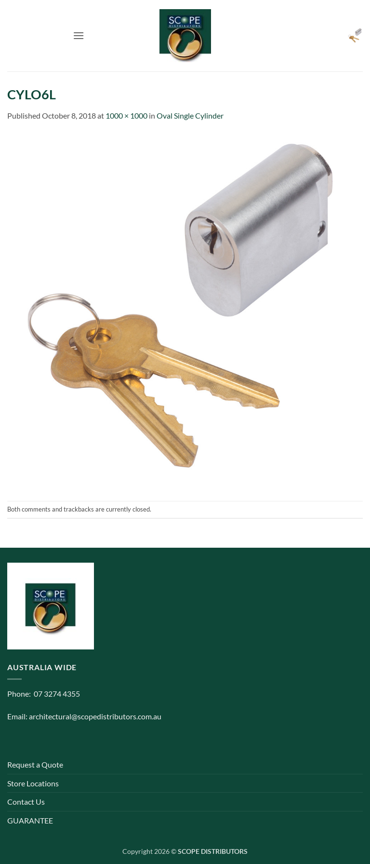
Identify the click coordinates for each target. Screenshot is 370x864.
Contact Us (26, 801)
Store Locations (33, 783)
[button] (78, 35)
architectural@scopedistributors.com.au (95, 716)
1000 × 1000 (126, 115)
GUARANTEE (30, 820)
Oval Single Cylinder (190, 115)
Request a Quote (35, 764)
